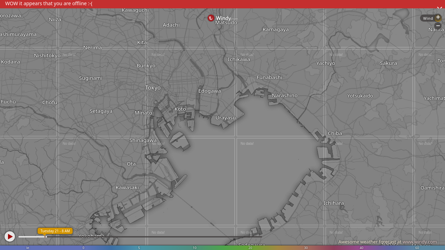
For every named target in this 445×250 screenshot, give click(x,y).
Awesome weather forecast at (387, 242)
